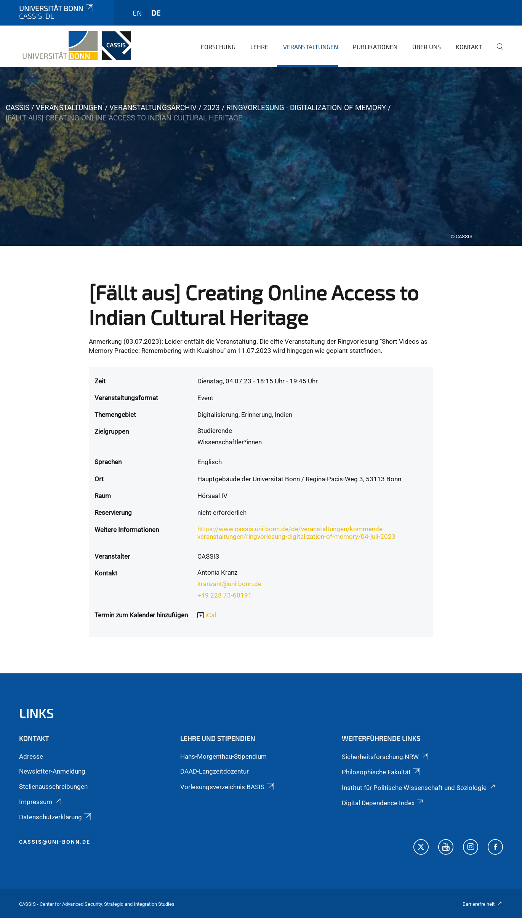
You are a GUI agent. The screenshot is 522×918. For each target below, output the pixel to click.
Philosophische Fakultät (381, 772)
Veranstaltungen (310, 46)
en (137, 12)
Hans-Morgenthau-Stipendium (223, 756)
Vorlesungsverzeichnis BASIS (227, 787)
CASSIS (17, 107)
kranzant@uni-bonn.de (229, 584)
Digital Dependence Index (383, 803)
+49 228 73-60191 (224, 595)
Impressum (40, 802)
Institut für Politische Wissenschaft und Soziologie (419, 787)
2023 (211, 107)
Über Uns (426, 46)
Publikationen (375, 46)
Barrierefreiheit (483, 904)
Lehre (259, 46)
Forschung (218, 46)
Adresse (31, 756)
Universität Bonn (56, 8)
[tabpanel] (261, 156)
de (155, 12)
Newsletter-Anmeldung (52, 771)
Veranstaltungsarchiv (153, 107)
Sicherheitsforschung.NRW (385, 757)
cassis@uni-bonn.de (54, 842)
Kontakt (469, 46)
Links (36, 713)
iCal (210, 615)
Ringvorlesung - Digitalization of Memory (306, 107)
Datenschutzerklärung (55, 817)
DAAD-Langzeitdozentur (214, 771)
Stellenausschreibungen (53, 786)
